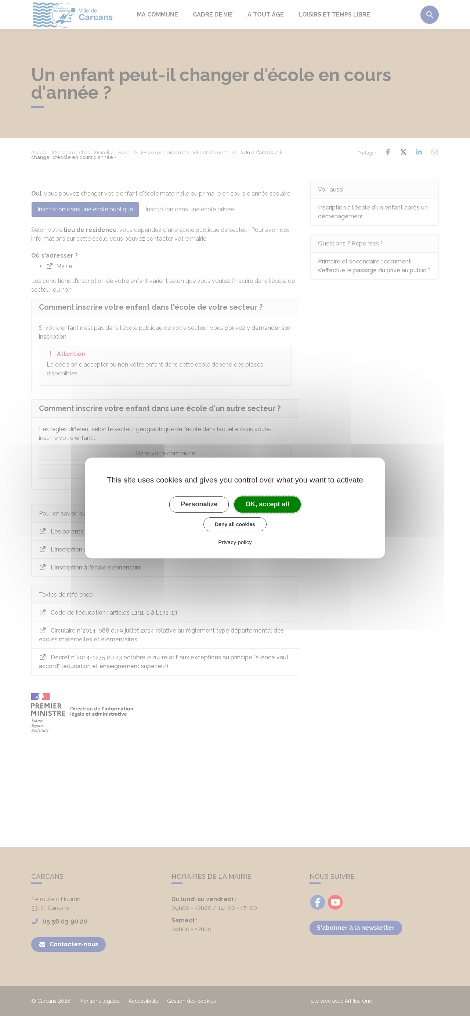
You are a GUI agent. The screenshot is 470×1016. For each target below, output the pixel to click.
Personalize (199, 504)
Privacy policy (235, 542)
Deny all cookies (235, 524)
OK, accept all (267, 504)
